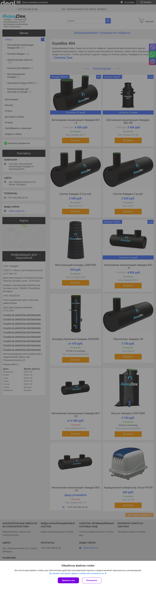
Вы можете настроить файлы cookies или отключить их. (76, 573)
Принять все (68, 580)
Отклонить (91, 580)
